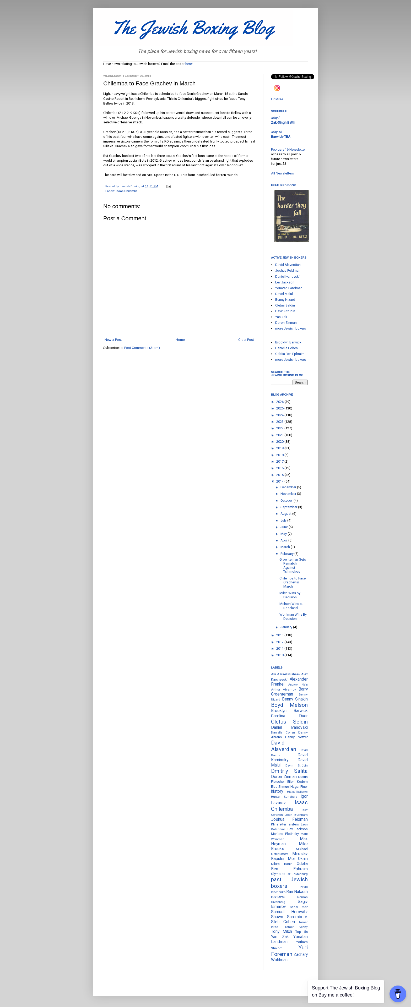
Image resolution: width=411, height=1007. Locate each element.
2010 (280, 655)
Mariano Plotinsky (285, 834)
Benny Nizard (285, 300)
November (288, 494)
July (283, 520)
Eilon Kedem (297, 782)
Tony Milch (281, 931)
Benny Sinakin (295, 699)
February (287, 554)
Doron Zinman (286, 323)
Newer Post (113, 340)
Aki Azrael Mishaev (285, 674)
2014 (280, 481)
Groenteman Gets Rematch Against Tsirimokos (292, 565)
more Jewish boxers (290, 328)
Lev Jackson (284, 282)
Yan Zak (281, 317)
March (285, 547)
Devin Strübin (285, 311)
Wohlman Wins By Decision (293, 616)
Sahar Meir (299, 907)
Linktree (277, 99)
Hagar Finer (299, 787)
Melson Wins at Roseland (291, 606)
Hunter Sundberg (284, 796)
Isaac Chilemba (127, 191)
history (277, 791)
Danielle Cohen (286, 348)
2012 (280, 642)
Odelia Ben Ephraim (290, 354)
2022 (280, 428)
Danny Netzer (296, 737)
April (284, 540)
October (287, 500)
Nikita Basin (282, 864)
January (286, 627)
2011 (280, 648)
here (188, 64)
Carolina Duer (289, 716)
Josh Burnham (296, 815)
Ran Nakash (297, 891)
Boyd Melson (289, 705)
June (284, 527)
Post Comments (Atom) (142, 348)
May (284, 534)
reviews (278, 896)
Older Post (246, 340)
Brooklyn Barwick (288, 342)
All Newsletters (282, 173)
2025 (280, 408)
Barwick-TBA (280, 137)
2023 (280, 422)
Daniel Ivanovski (287, 276)
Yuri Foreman (289, 950)
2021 (280, 435)
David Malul (284, 294)
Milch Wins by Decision (289, 595)
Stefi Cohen (283, 922)
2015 (280, 475)
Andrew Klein (298, 684)
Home (180, 340)
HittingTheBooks (297, 791)
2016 (280, 468)
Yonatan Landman (288, 288)
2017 (280, 461)
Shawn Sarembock (289, 917)
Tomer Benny (296, 927)
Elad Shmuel (280, 787)
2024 (280, 415)
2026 (280, 402)
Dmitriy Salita (289, 771)
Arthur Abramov (283, 689)
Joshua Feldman (287, 270)
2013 (280, 635)
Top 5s (301, 932)
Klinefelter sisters (285, 824)
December (288, 487)
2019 (280, 448)
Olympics (278, 874)
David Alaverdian (288, 265)
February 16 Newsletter (288, 149)
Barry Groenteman (289, 692)
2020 (280, 442)
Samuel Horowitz (289, 912)
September (289, 507)
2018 (280, 455)
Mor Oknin (298, 858)
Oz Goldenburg (297, 874)
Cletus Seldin (285, 305)
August (286, 514)
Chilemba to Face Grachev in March (292, 582)
